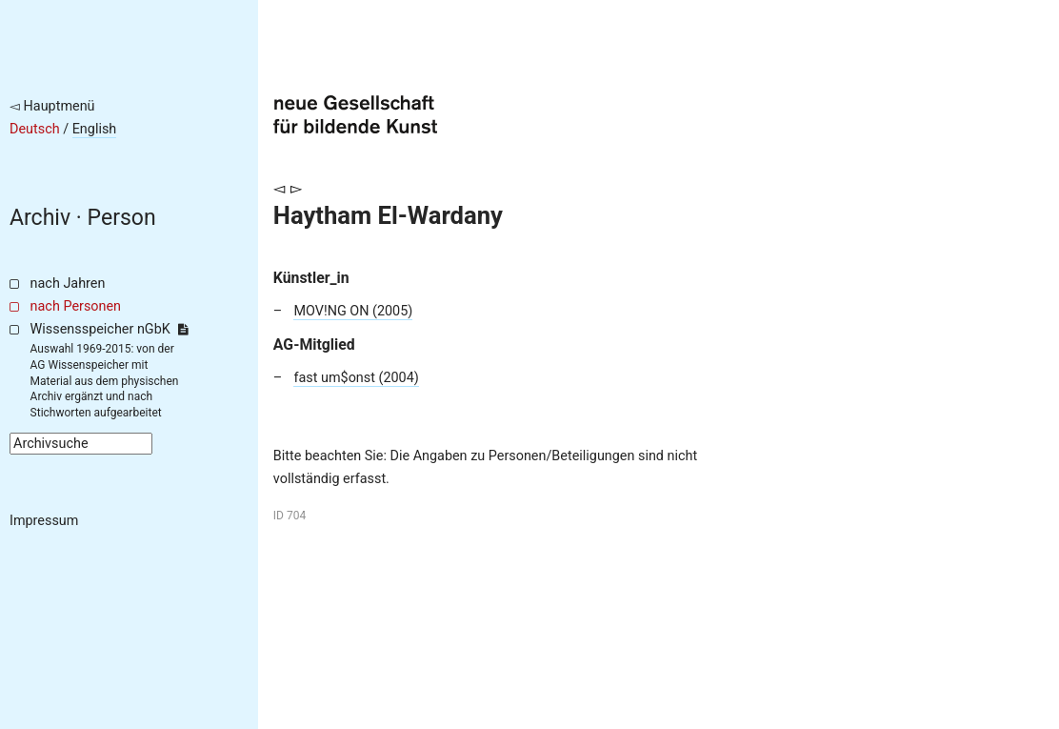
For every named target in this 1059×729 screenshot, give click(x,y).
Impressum (44, 521)
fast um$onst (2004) (355, 378)
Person (122, 218)
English (94, 129)
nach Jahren (68, 283)
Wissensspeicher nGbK (109, 329)
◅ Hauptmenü (52, 106)
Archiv (40, 218)
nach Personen (75, 306)
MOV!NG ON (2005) (352, 311)
